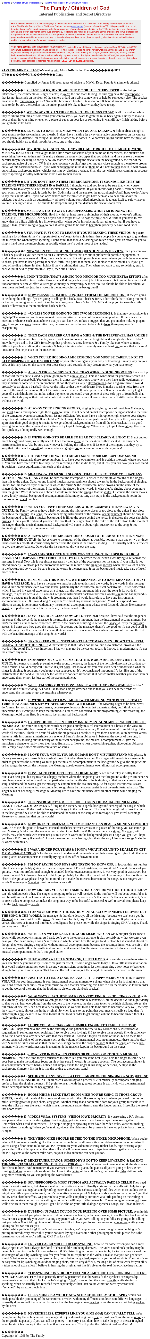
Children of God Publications (27, 3)
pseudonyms (77, 26)
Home (7, 3)
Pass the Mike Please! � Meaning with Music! (66, 3)
